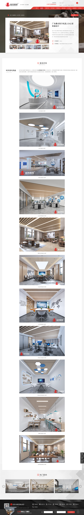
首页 (36, 8)
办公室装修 (65, 5)
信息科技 (22, 15)
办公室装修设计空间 (41, 70)
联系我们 (80, 8)
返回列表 (73, 15)
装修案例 (41, 8)
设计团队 (69, 8)
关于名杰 (52, 8)
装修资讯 (74, 8)
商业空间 (72, 5)
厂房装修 (68, 5)
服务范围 (63, 8)
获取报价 (58, 8)
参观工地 (47, 8)
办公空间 (18, 15)
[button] (3, 486)
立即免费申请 (71, 512)
